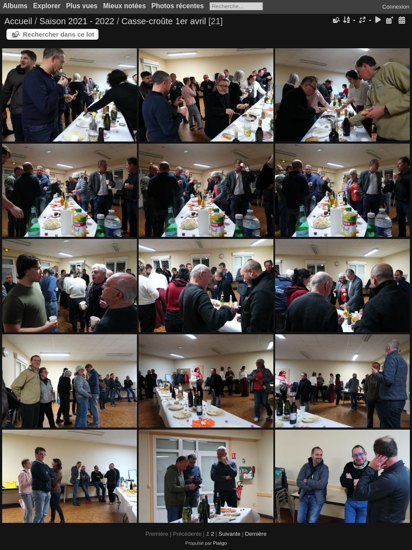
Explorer (46, 5)
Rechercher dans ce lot (58, 34)
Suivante (230, 534)
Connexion (395, 6)
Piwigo (220, 543)
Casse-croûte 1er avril (163, 21)
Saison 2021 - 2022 (76, 21)
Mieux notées (124, 5)
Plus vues (82, 5)
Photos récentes (178, 5)
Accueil (18, 21)
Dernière (255, 534)
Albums (15, 5)
